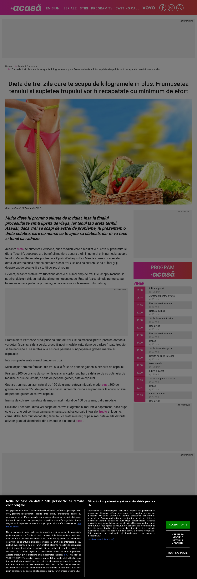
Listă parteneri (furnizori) (101, 539)
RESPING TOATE (178, 552)
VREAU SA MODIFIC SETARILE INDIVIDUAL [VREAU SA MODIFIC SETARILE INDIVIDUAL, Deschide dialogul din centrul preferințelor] (178, 539)
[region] (98, 537)
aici (65, 554)
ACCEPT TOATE (178, 524)
